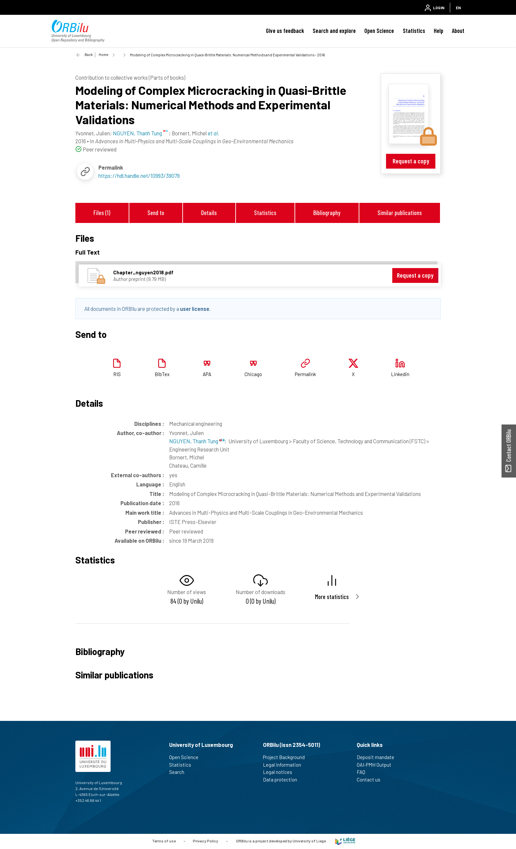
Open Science (379, 30)
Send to (155, 212)
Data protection (283, 779)
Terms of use (164, 840)
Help (438, 30)
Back (89, 54)
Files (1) (101, 212)
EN (458, 7)
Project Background (286, 757)
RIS (117, 374)
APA (207, 374)
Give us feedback (285, 30)
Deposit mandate (378, 757)
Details (209, 212)
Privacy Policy (205, 840)
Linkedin (400, 374)
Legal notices (280, 772)
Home (103, 54)
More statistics (332, 596)
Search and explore (334, 30)
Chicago (253, 374)
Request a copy (411, 161)
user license (194, 308)
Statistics (414, 30)
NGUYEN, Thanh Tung (196, 441)
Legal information (285, 765)
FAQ (364, 772)
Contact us (371, 779)
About (458, 30)
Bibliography (326, 212)
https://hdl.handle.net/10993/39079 (139, 175)
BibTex (162, 374)
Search (179, 772)
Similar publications (399, 212)
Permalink (305, 374)
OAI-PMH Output (377, 765)
